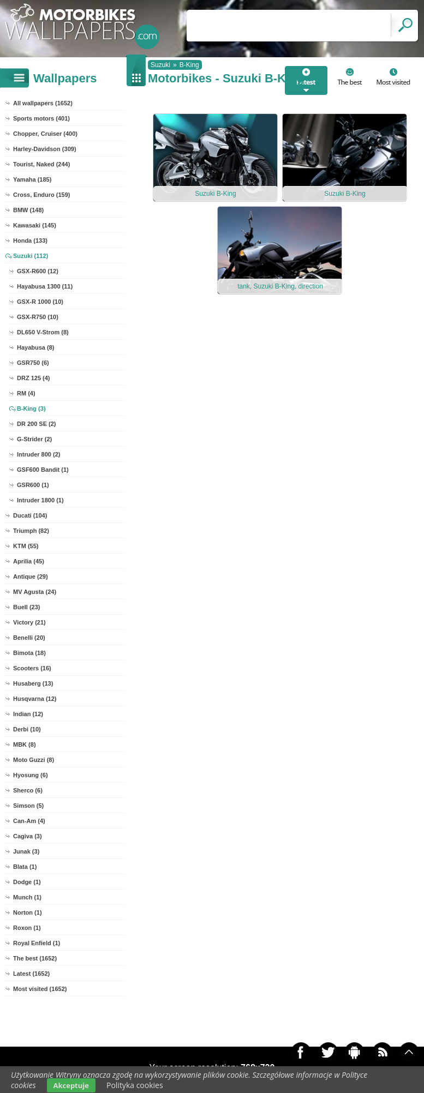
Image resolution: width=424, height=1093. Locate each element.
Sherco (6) (28, 790)
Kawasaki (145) (34, 225)
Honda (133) (30, 240)
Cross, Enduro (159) (41, 194)
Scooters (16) (32, 668)
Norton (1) (27, 912)
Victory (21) (29, 622)
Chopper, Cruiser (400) (45, 133)
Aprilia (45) (28, 561)
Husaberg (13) (33, 683)
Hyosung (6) (30, 775)
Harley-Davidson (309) (44, 149)
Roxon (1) (27, 927)
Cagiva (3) (27, 836)
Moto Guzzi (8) (33, 759)
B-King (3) (31, 408)
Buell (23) (26, 607)
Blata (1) (25, 866)
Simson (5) (28, 805)
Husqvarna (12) (34, 698)
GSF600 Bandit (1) (43, 469)
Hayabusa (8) (35, 347)
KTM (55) (25, 546)
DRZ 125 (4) (33, 378)
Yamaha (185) (32, 179)
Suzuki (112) (30, 256)
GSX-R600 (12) (37, 271)
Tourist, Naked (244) (41, 164)
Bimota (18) (29, 653)
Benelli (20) (29, 637)
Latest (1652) (31, 973)
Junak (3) (26, 851)
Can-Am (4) (29, 821)
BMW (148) (28, 210)
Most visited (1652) (40, 989)
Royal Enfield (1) (36, 943)
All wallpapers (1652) (43, 103)
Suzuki (160, 65)
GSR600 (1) (33, 485)
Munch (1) (27, 897)
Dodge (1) (27, 882)
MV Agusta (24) (34, 591)
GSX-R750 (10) (37, 317)
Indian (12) (28, 714)
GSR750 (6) (33, 362)
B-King (189, 65)
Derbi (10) (27, 729)
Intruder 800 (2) (38, 454)
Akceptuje (71, 1085)
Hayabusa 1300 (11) (45, 286)
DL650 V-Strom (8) (43, 332)
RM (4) (26, 393)
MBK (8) (24, 744)
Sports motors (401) (41, 118)
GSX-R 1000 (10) (40, 301)
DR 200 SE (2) (36, 424)
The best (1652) (35, 958)
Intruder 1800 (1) (40, 500)
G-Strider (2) (34, 439)
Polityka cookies (134, 1085)
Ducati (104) (30, 515)
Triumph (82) (31, 530)
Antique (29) (30, 576)
